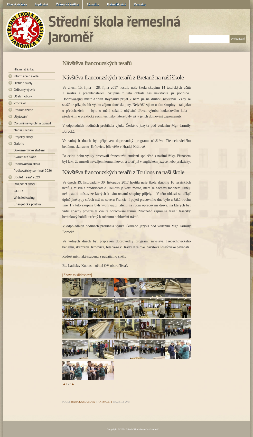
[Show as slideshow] (77, 275)
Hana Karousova (83, 401)
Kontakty (140, 4)
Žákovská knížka (67, 4)
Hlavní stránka (17, 4)
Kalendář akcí (116, 4)
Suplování (41, 4)
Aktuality (93, 4)
